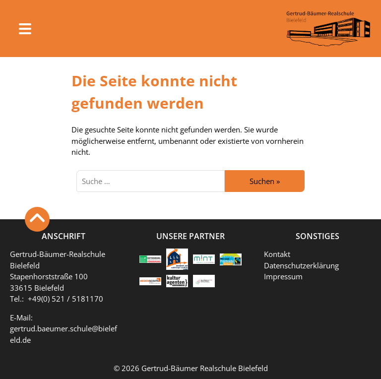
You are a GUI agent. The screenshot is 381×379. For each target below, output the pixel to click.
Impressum (283, 276)
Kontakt (277, 254)
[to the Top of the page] (37, 219)
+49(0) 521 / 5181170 (65, 299)
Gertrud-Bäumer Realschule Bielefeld (204, 368)
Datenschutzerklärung (301, 265)
